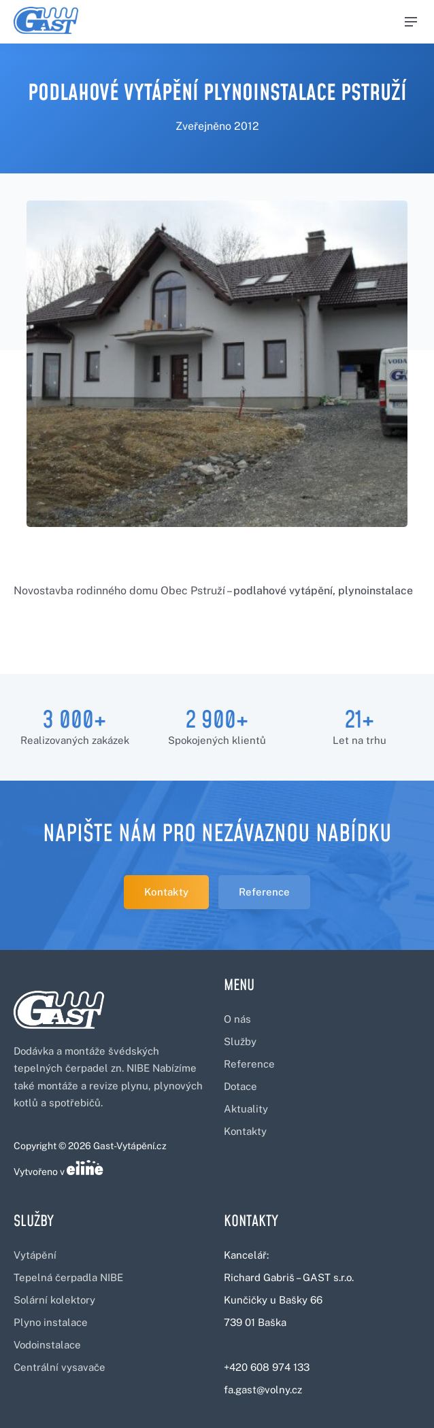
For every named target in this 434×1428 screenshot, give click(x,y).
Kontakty (166, 892)
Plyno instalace (51, 1322)
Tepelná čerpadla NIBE (68, 1277)
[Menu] (411, 21)
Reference (264, 892)
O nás (237, 1019)
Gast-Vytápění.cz (130, 1145)
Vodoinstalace (47, 1344)
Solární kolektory (54, 1300)
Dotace (240, 1086)
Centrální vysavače (59, 1367)
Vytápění (35, 1255)
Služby (240, 1041)
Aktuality (246, 1109)
